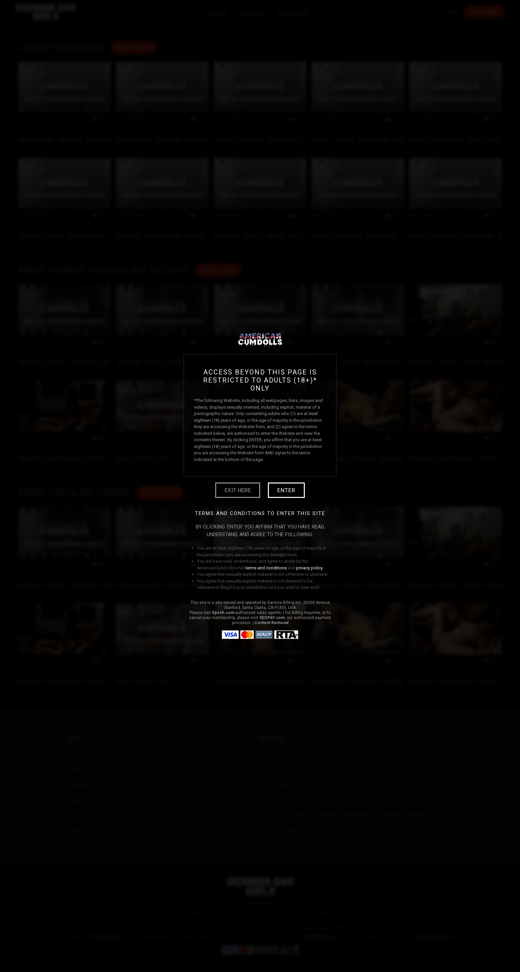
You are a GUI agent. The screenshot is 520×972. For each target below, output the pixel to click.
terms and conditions (266, 567)
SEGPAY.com (272, 617)
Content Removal (271, 622)
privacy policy (309, 567)
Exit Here (238, 490)
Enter (286, 490)
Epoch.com (223, 612)
